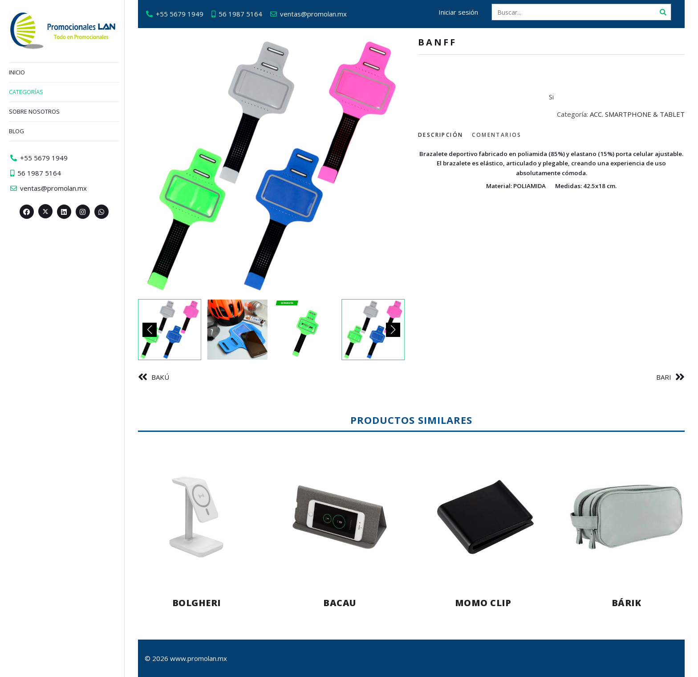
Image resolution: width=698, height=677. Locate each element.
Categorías (26, 92)
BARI (663, 377)
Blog (16, 131)
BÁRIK (626, 603)
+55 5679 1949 (179, 13)
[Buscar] (663, 12)
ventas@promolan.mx (313, 13)
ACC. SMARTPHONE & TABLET (637, 114)
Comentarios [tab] (496, 135)
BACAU (339, 603)
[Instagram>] (83, 212)
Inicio (17, 72)
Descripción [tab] (440, 135)
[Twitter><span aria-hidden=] (45, 211)
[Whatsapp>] (101, 212)
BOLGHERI (196, 603)
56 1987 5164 (240, 13)
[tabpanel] (551, 169)
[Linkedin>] (64, 212)
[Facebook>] (27, 212)
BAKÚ (160, 377)
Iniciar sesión (458, 12)
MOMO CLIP (483, 603)
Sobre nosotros (34, 111)
